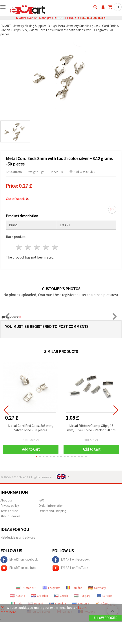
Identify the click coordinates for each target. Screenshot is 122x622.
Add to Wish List (82, 171)
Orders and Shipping (52, 511)
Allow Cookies (105, 618)
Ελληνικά (51, 588)
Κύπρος (103, 603)
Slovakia (57, 604)
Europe (104, 595)
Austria (17, 596)
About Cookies (10, 516)
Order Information (51, 505)
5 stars (55, 247)
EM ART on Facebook (19, 559)
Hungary (82, 596)
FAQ (41, 500)
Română (74, 588)
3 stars (37, 247)
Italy (16, 604)
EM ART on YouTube (18, 568)
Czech (61, 596)
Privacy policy (9, 505)
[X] (2, 607)
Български (26, 588)
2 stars (28, 247)
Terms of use (9, 511)
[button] (36, 456)
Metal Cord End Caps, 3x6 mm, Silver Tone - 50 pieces (30, 427)
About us (6, 500)
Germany (97, 588)
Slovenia (80, 604)
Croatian (39, 596)
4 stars (46, 247)
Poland (35, 604)
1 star (19, 247)
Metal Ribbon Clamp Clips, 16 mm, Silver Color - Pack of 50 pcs (91, 427)
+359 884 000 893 (91, 18)
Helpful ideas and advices (17, 537)
